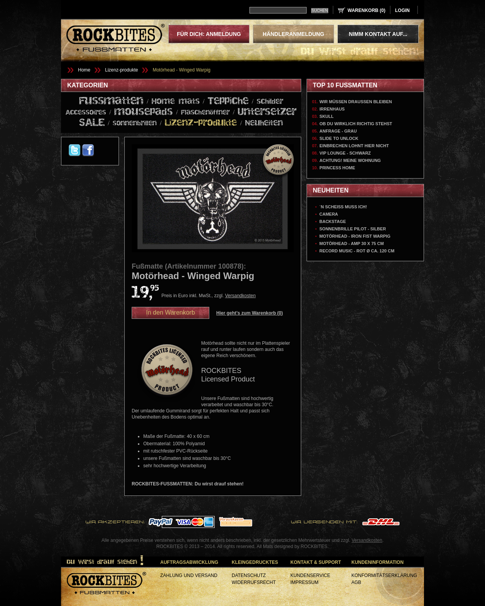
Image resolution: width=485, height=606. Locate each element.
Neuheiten (264, 123)
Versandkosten (240, 295)
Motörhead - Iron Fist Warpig (354, 236)
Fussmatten (111, 101)
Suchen (320, 11)
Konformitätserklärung (384, 575)
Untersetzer (267, 112)
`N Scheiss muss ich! (343, 206)
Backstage (332, 221)
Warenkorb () (366, 10)
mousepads (143, 112)
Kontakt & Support (315, 562)
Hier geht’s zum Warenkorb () (249, 313)
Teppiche (228, 101)
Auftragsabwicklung (189, 562)
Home (84, 70)
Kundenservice (310, 575)
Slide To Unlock (338, 138)
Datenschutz (249, 575)
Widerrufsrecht (254, 582)
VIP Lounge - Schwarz (345, 153)
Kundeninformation (377, 562)
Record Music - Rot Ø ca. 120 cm (356, 251)
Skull (326, 116)
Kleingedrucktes (255, 562)
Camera (328, 214)
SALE (92, 123)
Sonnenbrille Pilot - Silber (352, 228)
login (402, 10)
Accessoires (86, 112)
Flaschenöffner (205, 112)
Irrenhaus (331, 109)
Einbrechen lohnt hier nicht (354, 145)
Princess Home (337, 167)
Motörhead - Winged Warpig (181, 70)
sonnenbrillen (135, 123)
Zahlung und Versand (188, 575)
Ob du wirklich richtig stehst (355, 123)
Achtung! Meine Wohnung (350, 160)
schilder (270, 101)
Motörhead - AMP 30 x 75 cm (351, 243)
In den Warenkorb (170, 312)
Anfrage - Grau (338, 131)
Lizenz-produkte (121, 70)
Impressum (304, 582)
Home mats (176, 102)
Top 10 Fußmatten (345, 85)
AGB (356, 582)
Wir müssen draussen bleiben (355, 101)
